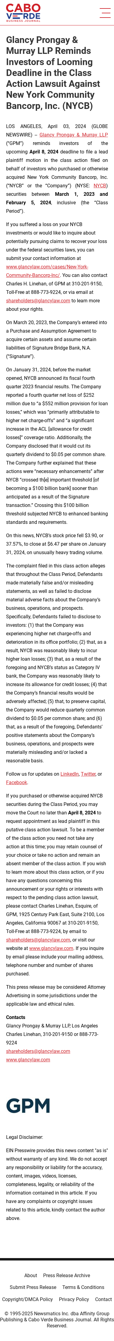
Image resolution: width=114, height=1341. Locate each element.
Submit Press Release (33, 1287)
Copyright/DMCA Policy (27, 1299)
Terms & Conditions (83, 1287)
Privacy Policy (74, 1299)
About (30, 1275)
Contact (103, 1299)
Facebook (16, 782)
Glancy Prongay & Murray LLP (74, 135)
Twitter (88, 774)
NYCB (100, 186)
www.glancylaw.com (51, 948)
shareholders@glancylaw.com (38, 301)
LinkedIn (69, 774)
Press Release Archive (66, 1275)
